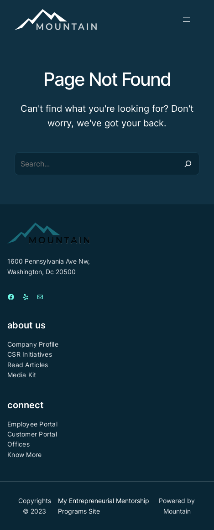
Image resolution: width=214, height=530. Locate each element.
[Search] (188, 164)
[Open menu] (186, 19)
